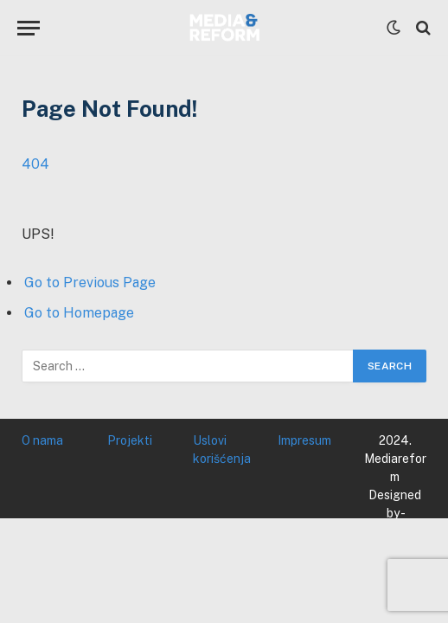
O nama (42, 440)
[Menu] (28, 28)
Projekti (129, 440)
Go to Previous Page (90, 282)
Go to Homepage (79, 313)
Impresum (304, 440)
